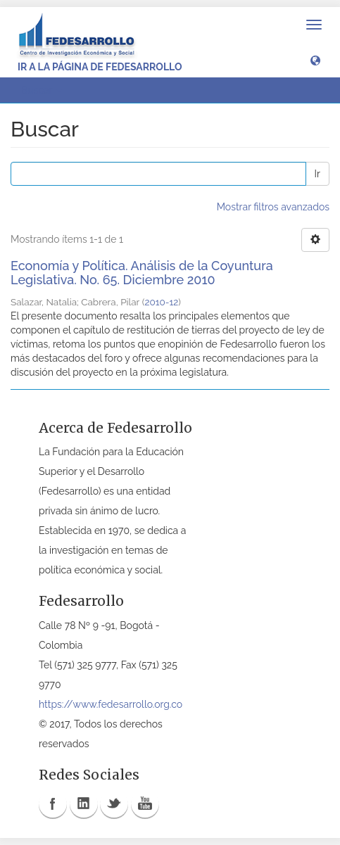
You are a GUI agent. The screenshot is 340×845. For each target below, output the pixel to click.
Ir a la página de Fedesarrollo (100, 66)
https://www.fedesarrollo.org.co (110, 704)
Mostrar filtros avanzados (273, 206)
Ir (317, 173)
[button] (315, 60)
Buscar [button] (41, 90)
